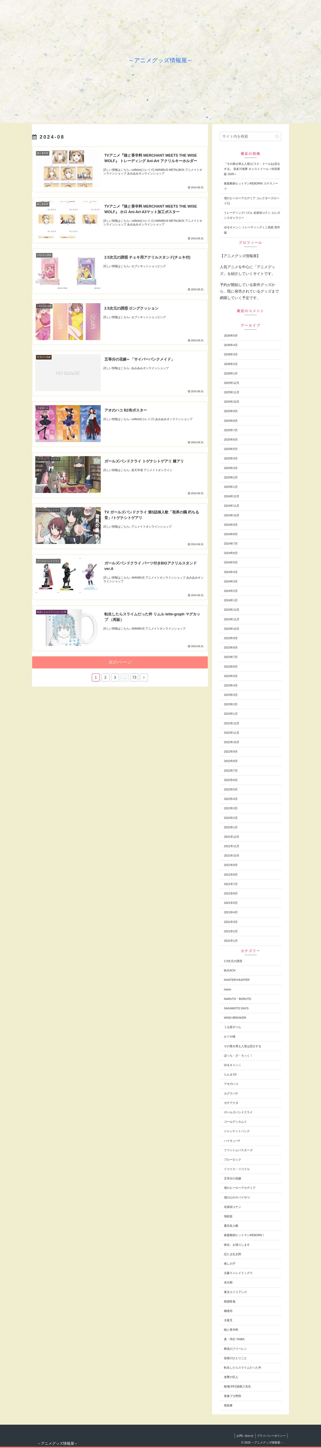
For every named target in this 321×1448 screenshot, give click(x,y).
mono (227, 989)
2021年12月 (231, 836)
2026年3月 (231, 354)
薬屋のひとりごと (235, 1358)
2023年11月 (231, 619)
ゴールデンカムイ (235, 1121)
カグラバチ (231, 1093)
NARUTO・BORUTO (237, 998)
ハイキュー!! (232, 1140)
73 (134, 677)
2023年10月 (231, 628)
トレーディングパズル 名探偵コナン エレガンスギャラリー (252, 215)
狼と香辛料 (231, 1329)
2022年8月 (231, 761)
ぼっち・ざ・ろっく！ (238, 1055)
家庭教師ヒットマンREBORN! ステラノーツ (251, 186)
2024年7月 (231, 543)
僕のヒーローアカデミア (239, 1187)
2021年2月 (231, 931)
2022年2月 (231, 818)
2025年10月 (231, 401)
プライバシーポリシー (271, 1435)
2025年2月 (231, 477)
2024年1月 (231, 600)
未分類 (228, 1282)
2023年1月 (231, 713)
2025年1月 (231, 486)
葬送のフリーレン (235, 1348)
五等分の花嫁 (232, 1178)
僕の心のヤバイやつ (237, 1197)
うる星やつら (232, 1027)
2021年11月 (231, 846)
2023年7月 (231, 657)
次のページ (120, 662)
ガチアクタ (231, 1102)
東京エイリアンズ (235, 1292)
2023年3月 (231, 694)
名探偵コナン (232, 1206)
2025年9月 (231, 411)
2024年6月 (231, 553)
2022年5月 (231, 789)
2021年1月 (231, 940)
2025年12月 (231, 382)
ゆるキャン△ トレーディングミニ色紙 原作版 (252, 230)
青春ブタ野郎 (232, 1396)
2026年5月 (231, 335)
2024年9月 (231, 524)
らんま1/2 (230, 1074)
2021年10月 (231, 855)
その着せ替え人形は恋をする (242, 1046)
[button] (277, 136)
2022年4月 (231, 798)
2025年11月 (231, 392)
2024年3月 (231, 581)
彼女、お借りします (237, 1244)
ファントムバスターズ (238, 1150)
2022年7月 (231, 770)
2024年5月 (231, 562)
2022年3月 (231, 808)
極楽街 (228, 1310)
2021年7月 (231, 884)
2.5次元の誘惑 (233, 961)
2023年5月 (231, 676)
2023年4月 (231, 685)
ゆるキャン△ (232, 1065)
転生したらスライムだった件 (242, 1367)
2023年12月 (231, 609)
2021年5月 (231, 902)
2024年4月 (231, 572)
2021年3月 (231, 922)
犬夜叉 (228, 1320)
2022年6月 (231, 780)
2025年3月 (231, 468)
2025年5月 (231, 449)
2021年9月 (231, 865)
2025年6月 (231, 439)
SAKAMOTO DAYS (236, 1008)
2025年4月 (231, 458)
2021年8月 (231, 874)
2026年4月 (231, 345)
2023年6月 (231, 666)
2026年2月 (231, 364)
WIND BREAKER (235, 1017)
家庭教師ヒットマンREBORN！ (244, 1235)
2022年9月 (231, 751)
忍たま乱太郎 (232, 1254)
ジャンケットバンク (237, 1131)
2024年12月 (231, 496)
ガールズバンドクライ (238, 1112)
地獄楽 (228, 1216)
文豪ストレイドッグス (238, 1273)
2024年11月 (231, 505)
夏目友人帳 (231, 1225)
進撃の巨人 (231, 1377)
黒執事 (228, 1405)
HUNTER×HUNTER (237, 979)
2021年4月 (231, 912)
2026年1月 (231, 373)
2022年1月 (231, 827)
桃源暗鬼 (229, 1301)
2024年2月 (231, 590)
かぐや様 (229, 1036)
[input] (250, 136)
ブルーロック (232, 1159)
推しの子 (229, 1263)
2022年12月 (231, 723)
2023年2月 (231, 704)
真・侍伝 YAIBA (234, 1339)
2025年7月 (231, 430)
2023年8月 (231, 647)
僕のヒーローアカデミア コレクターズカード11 (251, 201)
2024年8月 (231, 534)
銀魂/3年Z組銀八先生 (237, 1386)
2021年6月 (231, 893)
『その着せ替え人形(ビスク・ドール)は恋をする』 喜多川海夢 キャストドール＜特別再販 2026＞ (252, 169)
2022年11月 (231, 732)
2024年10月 (231, 515)
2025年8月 (231, 420)
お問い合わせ (243, 1435)
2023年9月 (231, 638)
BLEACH (229, 970)
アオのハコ (231, 1083)
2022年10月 (231, 742)
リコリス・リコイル (237, 1169)
